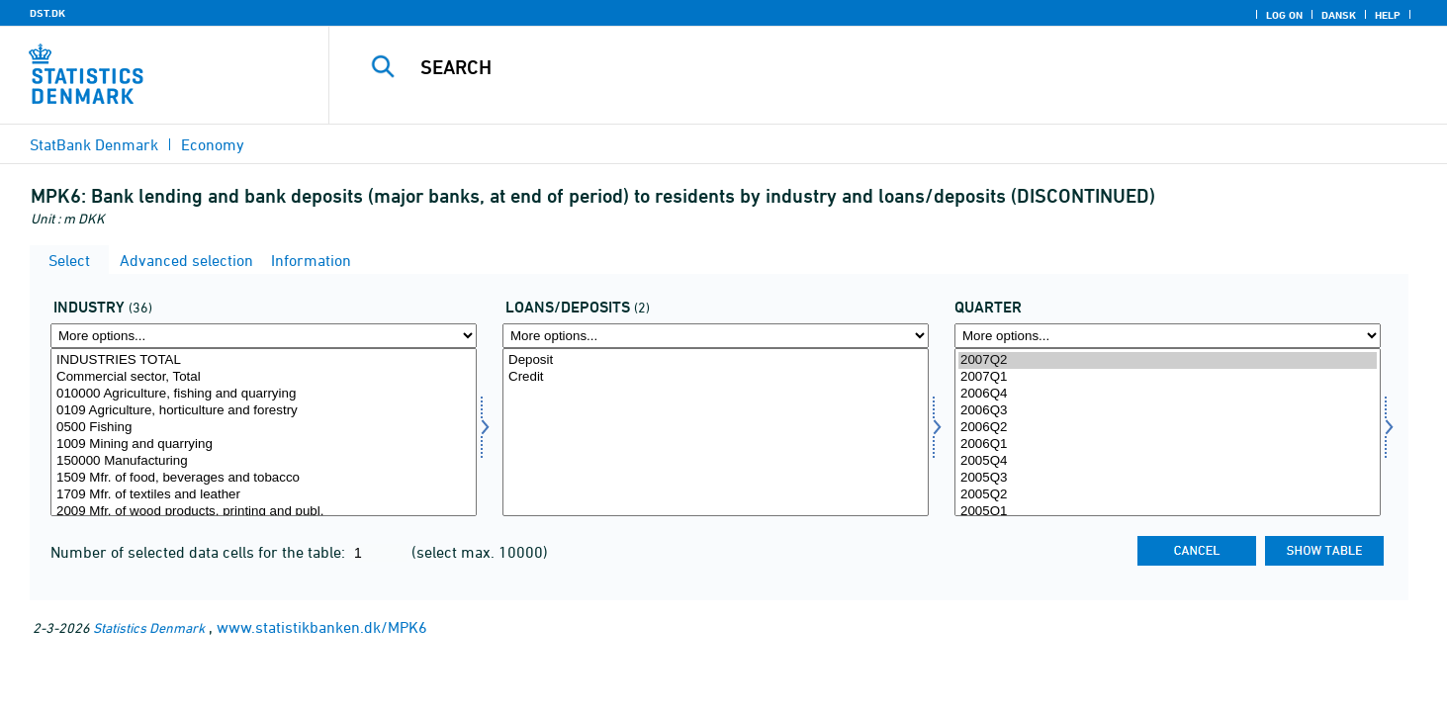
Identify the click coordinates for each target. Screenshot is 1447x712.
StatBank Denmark (94, 144)
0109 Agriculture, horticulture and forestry (263, 410)
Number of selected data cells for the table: (199, 552)
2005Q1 (1167, 511)
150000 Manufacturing (263, 461)
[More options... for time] (1167, 335)
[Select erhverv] (263, 432)
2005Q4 (1167, 461)
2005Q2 (1167, 495)
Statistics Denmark (149, 627)
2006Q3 (1167, 410)
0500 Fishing (263, 427)
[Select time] (1167, 432)
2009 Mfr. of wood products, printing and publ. (263, 511)
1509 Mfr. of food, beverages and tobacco (263, 478)
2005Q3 (1167, 478)
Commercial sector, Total (263, 377)
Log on (1284, 15)
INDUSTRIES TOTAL (263, 360)
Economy (212, 144)
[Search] (853, 67)
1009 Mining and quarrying (263, 444)
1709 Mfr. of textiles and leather (263, 495)
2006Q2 (1167, 427)
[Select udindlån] (715, 432)
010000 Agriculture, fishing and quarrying (263, 394)
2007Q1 (1167, 377)
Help (1388, 15)
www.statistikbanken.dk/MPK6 (322, 627)
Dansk (1338, 15)
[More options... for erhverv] (263, 335)
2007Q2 (1167, 360)
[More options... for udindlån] (715, 335)
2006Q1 (1167, 444)
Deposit (715, 360)
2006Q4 (1167, 394)
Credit (715, 377)
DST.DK (47, 13)
